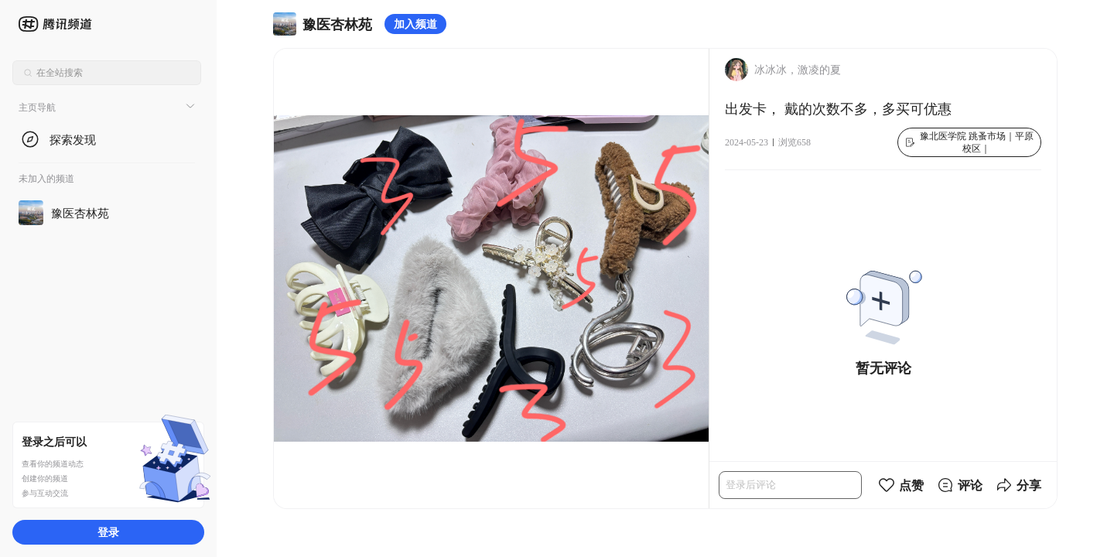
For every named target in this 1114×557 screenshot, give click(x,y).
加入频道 (415, 23)
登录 (108, 532)
